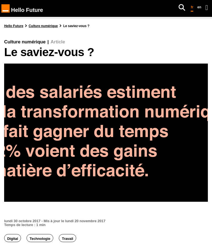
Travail (67, 239)
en (199, 7)
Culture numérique (25, 41)
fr (192, 7)
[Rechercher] (182, 7)
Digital (12, 239)
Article (58, 41)
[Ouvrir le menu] (206, 7)
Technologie (40, 239)
